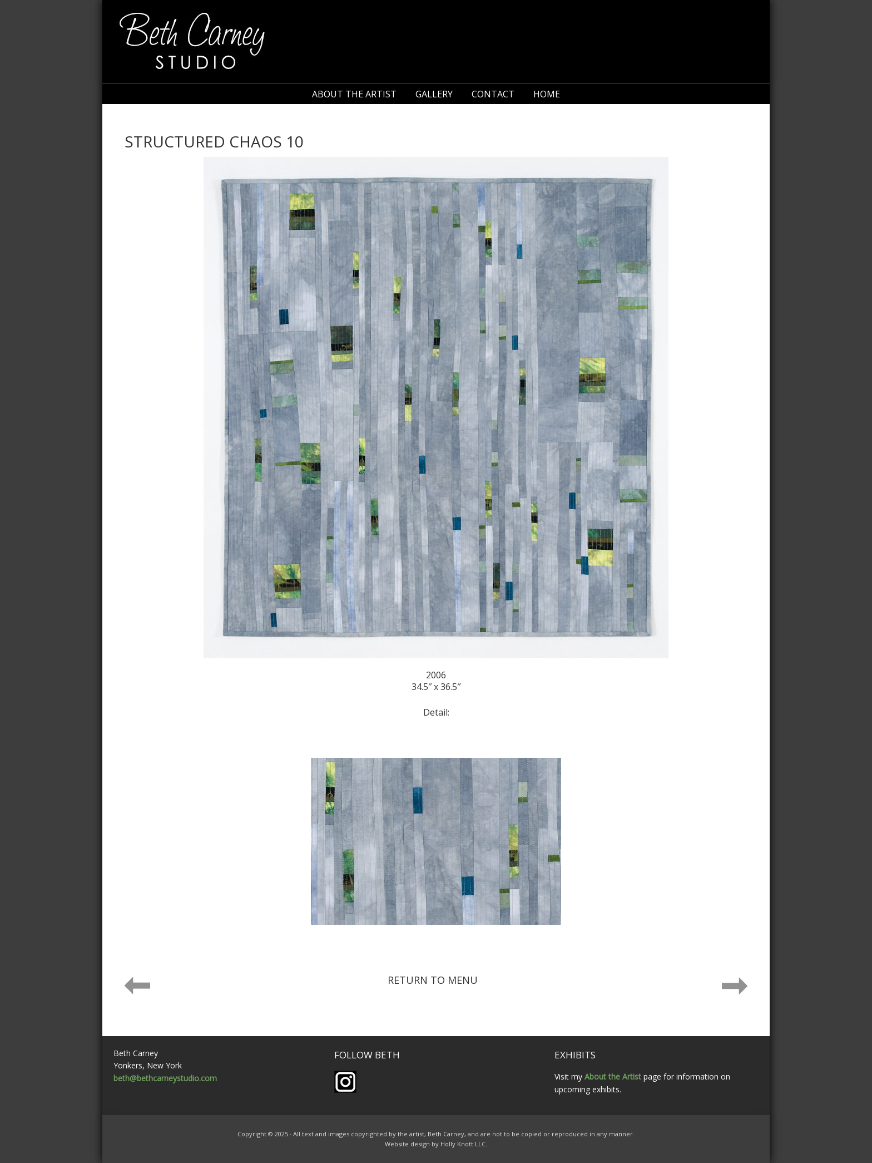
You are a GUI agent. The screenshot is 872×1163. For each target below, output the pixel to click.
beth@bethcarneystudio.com (165, 1078)
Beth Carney (436, 41)
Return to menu (433, 980)
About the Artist (612, 1076)
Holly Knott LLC (462, 1144)
